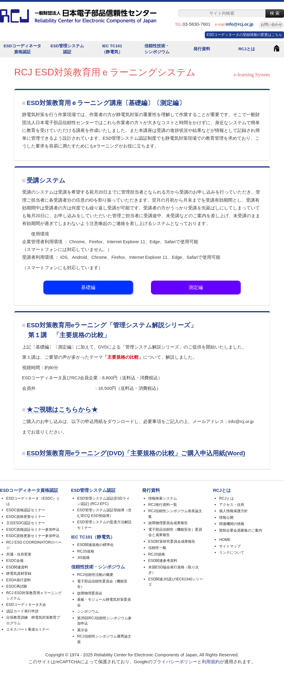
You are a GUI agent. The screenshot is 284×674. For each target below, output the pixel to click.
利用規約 (211, 661)
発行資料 (201, 49)
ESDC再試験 (17, 586)
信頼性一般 (157, 548)
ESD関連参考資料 (163, 561)
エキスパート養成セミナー (27, 629)
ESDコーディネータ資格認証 (22, 49)
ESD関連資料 (17, 567)
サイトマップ (230, 546)
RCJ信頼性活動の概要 (95, 575)
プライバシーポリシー (174, 661)
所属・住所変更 (18, 554)
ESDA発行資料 (18, 580)
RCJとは (246, 49)
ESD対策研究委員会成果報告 (172, 541)
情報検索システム (162, 498)
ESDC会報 (15, 561)
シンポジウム (88, 611)
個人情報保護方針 (233, 511)
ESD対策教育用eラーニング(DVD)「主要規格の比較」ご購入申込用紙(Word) (136, 453)
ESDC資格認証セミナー (25, 510)
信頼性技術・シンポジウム (157, 49)
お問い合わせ (271, 24)
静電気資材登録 (18, 573)
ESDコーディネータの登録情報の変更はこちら (244, 35)
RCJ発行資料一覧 (162, 505)
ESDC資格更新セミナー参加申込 (33, 536)
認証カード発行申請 (22, 611)
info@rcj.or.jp (242, 24)
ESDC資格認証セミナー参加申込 (33, 529)
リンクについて (231, 552)
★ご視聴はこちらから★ (62, 409)
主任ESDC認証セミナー (25, 523)
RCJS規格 (85, 551)
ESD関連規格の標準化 (95, 545)
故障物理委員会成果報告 (168, 523)
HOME (224, 540)
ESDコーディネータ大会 (26, 605)
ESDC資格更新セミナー (25, 517)
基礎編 (88, 287)
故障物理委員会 (89, 593)
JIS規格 (83, 558)
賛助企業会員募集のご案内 (240, 530)
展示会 (82, 630)
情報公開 (226, 517)
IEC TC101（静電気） (112, 49)
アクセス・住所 (231, 505)
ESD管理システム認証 (67, 49)
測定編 (196, 287)
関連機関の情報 (231, 524)
